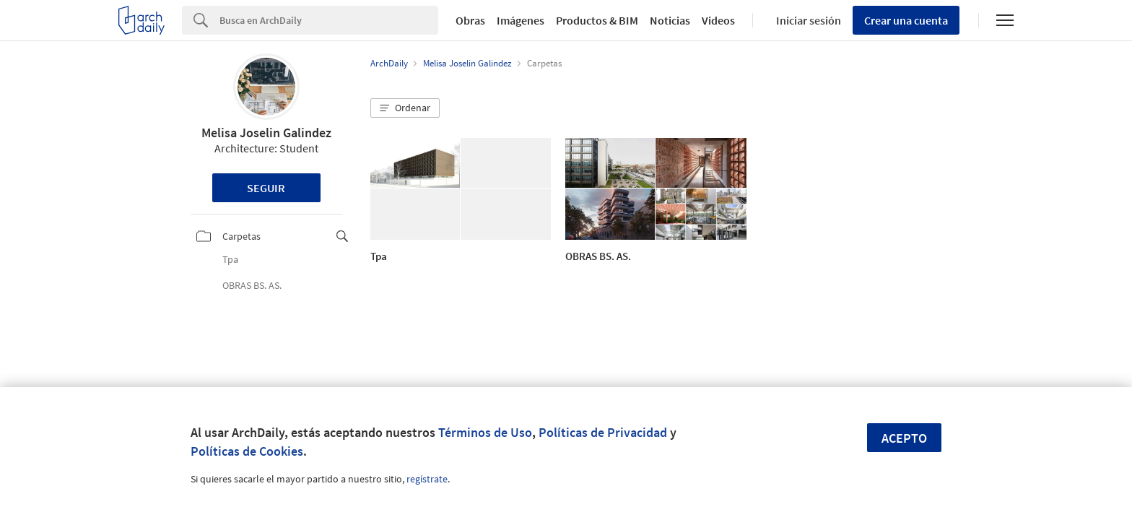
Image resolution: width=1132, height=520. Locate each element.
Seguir (266, 188)
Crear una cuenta (906, 20)
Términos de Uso (485, 432)
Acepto (904, 438)
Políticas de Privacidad (603, 432)
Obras (470, 20)
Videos (718, 20)
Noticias (670, 20)
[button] (405, 108)
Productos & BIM (597, 20)
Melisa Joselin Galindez (266, 132)
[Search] (328, 20)
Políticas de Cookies (247, 451)
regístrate (427, 478)
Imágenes (520, 20)
